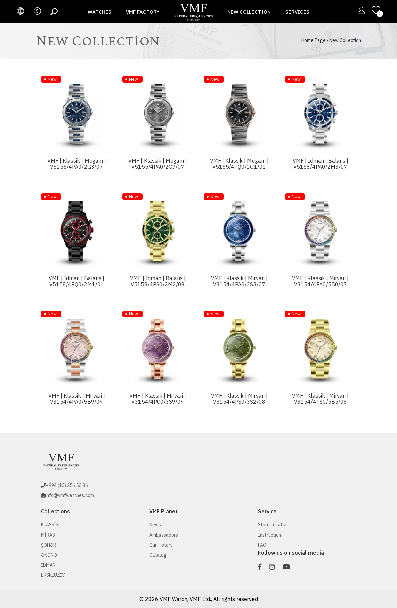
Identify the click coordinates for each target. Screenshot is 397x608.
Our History (161, 545)
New (52, 79)
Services (297, 12)
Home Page (313, 40)
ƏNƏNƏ (49, 555)
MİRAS (48, 535)
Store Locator (272, 525)
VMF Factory (143, 12)
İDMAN (48, 565)
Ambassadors (163, 535)
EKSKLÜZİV (53, 575)
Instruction (269, 535)
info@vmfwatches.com (70, 495)
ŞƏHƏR (48, 545)
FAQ (262, 545)
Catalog (158, 555)
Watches (99, 12)
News (155, 525)
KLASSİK (50, 525)
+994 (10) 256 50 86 (67, 485)
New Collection (249, 12)
